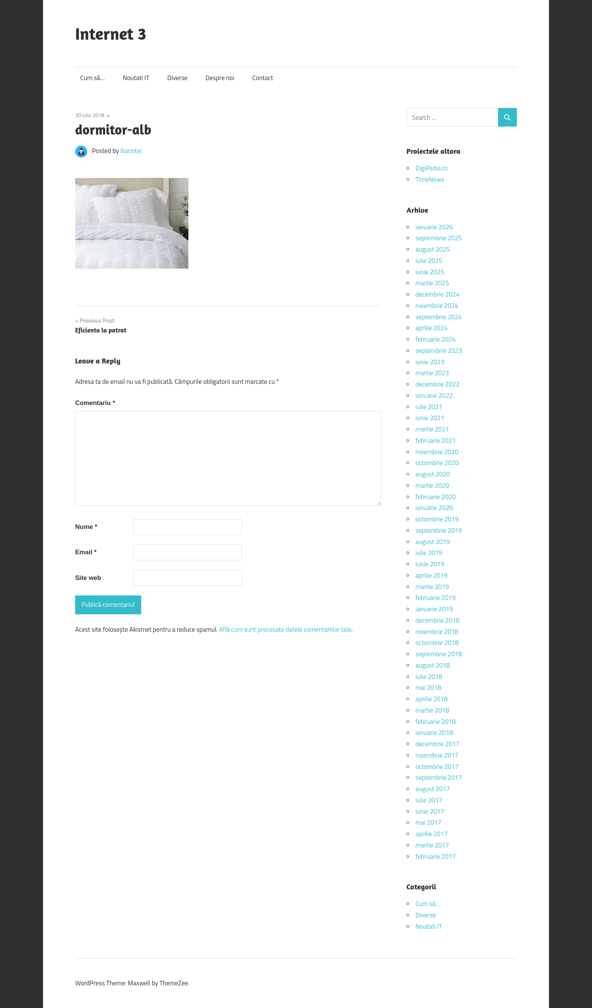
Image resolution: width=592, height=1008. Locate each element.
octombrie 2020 (437, 463)
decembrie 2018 (438, 620)
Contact (262, 78)
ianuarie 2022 (434, 395)
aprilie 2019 (432, 575)
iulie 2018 (429, 677)
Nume (86, 526)
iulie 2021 (429, 407)
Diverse (177, 78)
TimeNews (430, 179)
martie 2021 (432, 429)
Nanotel (131, 151)
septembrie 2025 (439, 238)
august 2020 (433, 474)
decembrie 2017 (438, 744)
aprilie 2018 (432, 699)
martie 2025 (432, 283)
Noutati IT (136, 78)
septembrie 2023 (439, 351)
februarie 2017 (436, 856)
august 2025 (433, 249)
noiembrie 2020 (437, 452)
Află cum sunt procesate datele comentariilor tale (285, 629)
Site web (88, 577)
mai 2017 (428, 822)
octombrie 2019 (437, 519)
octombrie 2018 (437, 643)
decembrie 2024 (438, 294)
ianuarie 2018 (434, 732)
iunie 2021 (430, 418)
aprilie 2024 (432, 328)
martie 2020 (432, 485)
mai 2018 (428, 688)
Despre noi (219, 78)
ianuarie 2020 (434, 508)
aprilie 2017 (432, 834)
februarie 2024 (436, 339)
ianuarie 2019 (434, 609)
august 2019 (433, 542)
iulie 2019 (429, 553)
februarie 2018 (436, 722)
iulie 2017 (429, 800)
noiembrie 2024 (437, 306)
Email (86, 552)
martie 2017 (432, 845)
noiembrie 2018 (437, 632)
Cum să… (92, 78)
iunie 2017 (430, 811)
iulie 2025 (429, 261)
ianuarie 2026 (434, 227)
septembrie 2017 (439, 777)
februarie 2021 (436, 440)
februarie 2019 (436, 598)
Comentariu (95, 403)
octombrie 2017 (437, 766)
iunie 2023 (430, 362)
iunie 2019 (430, 564)
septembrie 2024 (439, 317)
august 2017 (433, 789)
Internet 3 (110, 33)
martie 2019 (432, 587)
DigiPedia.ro (432, 168)
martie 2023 (432, 373)
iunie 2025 (430, 272)
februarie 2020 (436, 497)
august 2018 (433, 665)
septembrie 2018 (439, 654)
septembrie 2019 (439, 530)
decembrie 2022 (438, 384)
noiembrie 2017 (437, 755)
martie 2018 (432, 710)
